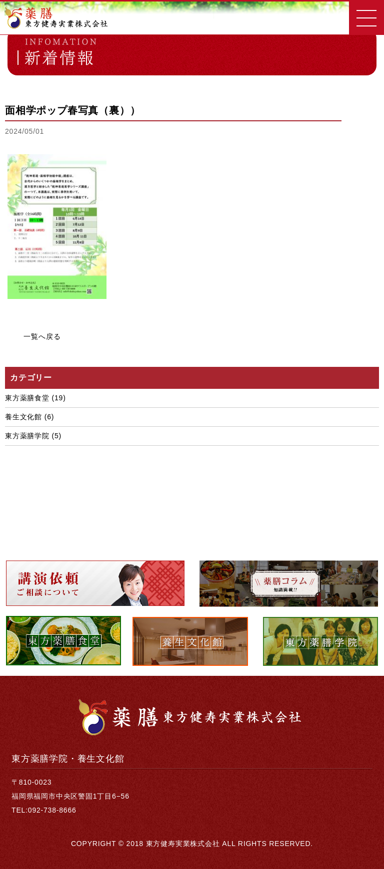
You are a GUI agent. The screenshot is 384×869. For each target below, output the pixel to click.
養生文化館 (23, 417)
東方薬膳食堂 (27, 398)
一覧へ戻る (42, 336)
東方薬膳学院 (27, 436)
